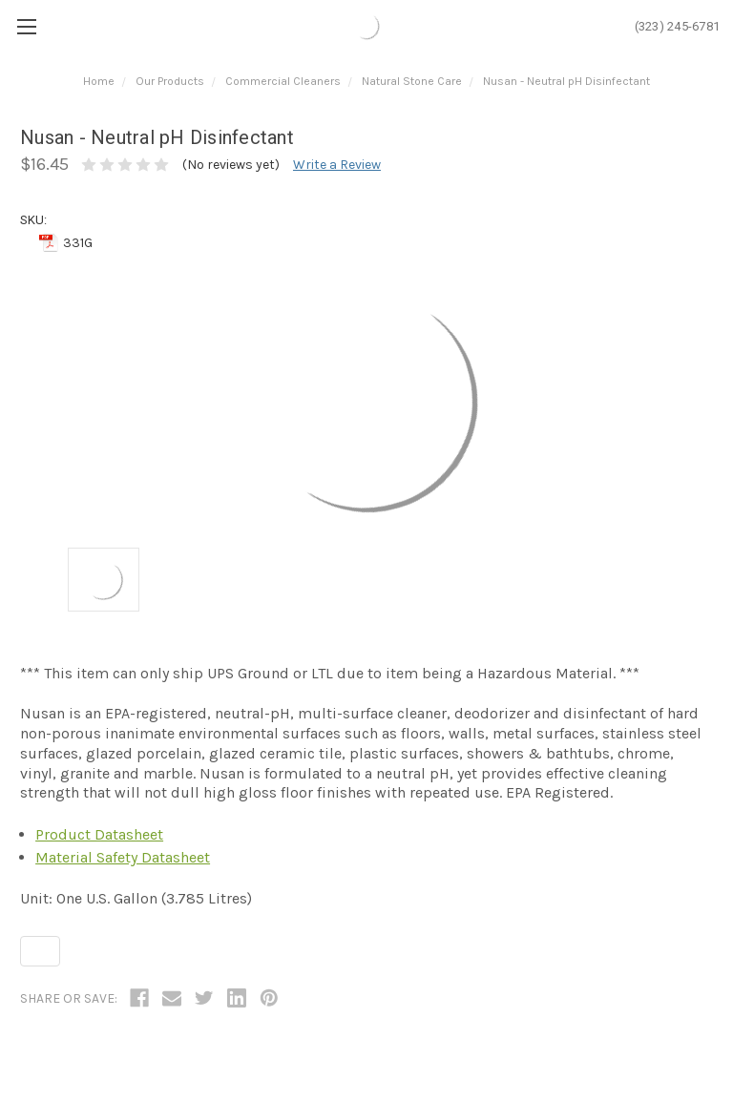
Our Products (170, 81)
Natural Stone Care (412, 81)
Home (99, 81)
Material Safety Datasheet (122, 857)
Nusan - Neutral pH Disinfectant (566, 81)
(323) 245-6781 (678, 26)
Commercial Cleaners (283, 81)
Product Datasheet (99, 834)
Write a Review (337, 164)
